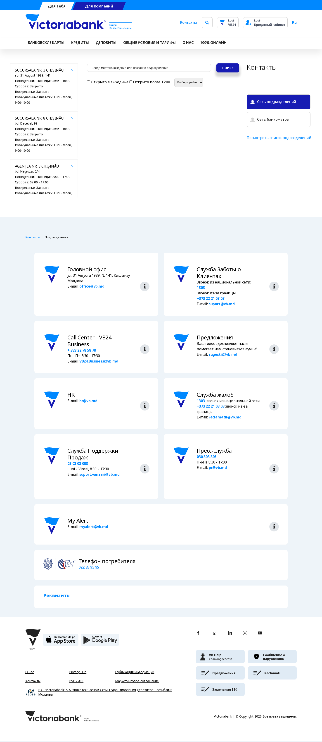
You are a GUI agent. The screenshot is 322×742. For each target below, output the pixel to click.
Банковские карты (46, 42)
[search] (207, 22)
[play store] (100, 642)
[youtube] (260, 634)
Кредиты (80, 42)
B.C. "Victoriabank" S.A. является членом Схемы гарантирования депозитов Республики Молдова (105, 693)
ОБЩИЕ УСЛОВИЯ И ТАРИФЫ (149, 42)
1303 (201, 287)
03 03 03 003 (77, 463)
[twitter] (214, 634)
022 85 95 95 (88, 568)
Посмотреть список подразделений (279, 137)
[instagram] (245, 634)
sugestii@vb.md (223, 354)
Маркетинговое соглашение (137, 682)
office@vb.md (91, 286)
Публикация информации (134, 673)
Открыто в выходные (108, 82)
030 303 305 (206, 456)
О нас (29, 673)
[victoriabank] (220, 657)
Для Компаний (99, 6)
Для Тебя (57, 6)
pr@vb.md (218, 467)
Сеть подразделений (273, 101)
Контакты (188, 22)
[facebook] (198, 634)
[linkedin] (230, 634)
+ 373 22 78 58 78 (81, 350)
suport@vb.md (222, 304)
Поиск (228, 68)
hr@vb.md (88, 400)
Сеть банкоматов (269, 119)
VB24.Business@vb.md (98, 361)
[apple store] (60, 642)
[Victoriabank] (78, 22)
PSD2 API (76, 682)
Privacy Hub (77, 673)
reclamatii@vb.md (225, 417)
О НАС (187, 42)
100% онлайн (213, 42)
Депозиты (106, 42)
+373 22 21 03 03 (210, 298)
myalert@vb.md (93, 527)
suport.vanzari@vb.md (99, 474)
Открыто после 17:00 (150, 82)
